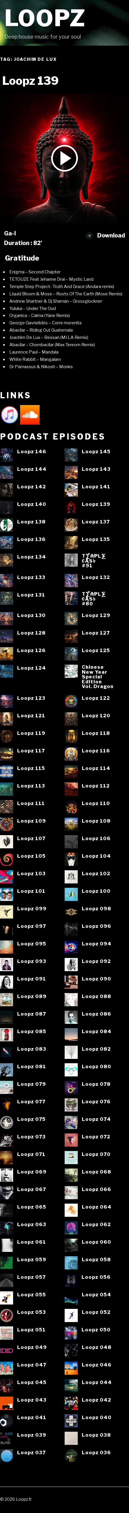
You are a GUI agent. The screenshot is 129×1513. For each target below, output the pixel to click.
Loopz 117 (31, 750)
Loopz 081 (31, 1066)
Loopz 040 (97, 1417)
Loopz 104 (96, 856)
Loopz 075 (31, 1119)
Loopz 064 (97, 1206)
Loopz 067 (31, 1189)
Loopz (45, 18)
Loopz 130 (31, 615)
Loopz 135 (96, 539)
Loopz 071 (31, 1154)
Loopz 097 (31, 926)
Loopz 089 (32, 996)
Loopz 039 (31, 1435)
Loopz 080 (96, 1066)
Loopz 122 (96, 698)
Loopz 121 (31, 715)
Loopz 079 (31, 1084)
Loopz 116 (96, 750)
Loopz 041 (31, 1417)
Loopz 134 (31, 556)
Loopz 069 (32, 1171)
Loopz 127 (96, 632)
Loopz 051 (31, 1329)
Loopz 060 (96, 1242)
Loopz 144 (32, 469)
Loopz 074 (96, 1119)
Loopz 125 (96, 650)
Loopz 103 (31, 873)
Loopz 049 (32, 1347)
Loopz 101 (31, 891)
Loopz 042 (96, 1399)
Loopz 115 (31, 768)
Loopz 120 (96, 715)
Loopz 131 (31, 594)
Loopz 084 (97, 1031)
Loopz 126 (31, 650)
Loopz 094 (97, 943)
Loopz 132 (96, 577)
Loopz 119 (31, 733)
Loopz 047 (31, 1364)
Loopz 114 (96, 768)
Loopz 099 (32, 908)
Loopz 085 (31, 1031)
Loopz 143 (96, 469)
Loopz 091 (31, 978)
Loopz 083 (31, 1049)
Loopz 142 (31, 486)
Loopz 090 (96, 978)
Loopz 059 (31, 1259)
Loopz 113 (31, 785)
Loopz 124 (31, 668)
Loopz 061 (31, 1242)
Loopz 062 (96, 1224)
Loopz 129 (96, 615)
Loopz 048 (97, 1347)
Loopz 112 (96, 785)
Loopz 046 (97, 1364)
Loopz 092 (96, 961)
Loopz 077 (31, 1101)
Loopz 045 (32, 1382)
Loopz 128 (31, 632)
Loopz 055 (31, 1294)
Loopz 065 (31, 1206)
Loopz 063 (31, 1224)
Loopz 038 (96, 1435)
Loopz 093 (31, 961)
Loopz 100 (96, 891)
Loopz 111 (31, 803)
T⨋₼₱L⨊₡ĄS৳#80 (94, 599)
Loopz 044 (97, 1382)
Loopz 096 (96, 926)
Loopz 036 (96, 1452)
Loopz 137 (96, 521)
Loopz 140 (31, 504)
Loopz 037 (31, 1452)
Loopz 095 (31, 943)
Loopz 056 (96, 1277)
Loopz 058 (96, 1259)
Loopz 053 (31, 1312)
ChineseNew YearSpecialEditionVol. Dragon (98, 677)
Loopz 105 (31, 856)
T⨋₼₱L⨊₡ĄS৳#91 (94, 561)
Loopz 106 (96, 838)
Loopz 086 (96, 1013)
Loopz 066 (96, 1189)
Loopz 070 (96, 1154)
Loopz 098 (96, 908)
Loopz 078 (96, 1084)
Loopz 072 (96, 1136)
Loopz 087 (31, 1013)
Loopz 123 (31, 698)
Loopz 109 (31, 820)
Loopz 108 (96, 820)
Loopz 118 (96, 733)
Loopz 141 (96, 486)
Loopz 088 (96, 996)
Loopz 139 (96, 504)
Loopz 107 (31, 838)
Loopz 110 (96, 803)
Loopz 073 (31, 1136)
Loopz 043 (32, 1399)
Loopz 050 (96, 1329)
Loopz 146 (31, 451)
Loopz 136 (31, 539)
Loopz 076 (96, 1101)
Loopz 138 (31, 521)
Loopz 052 (96, 1312)
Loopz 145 (96, 451)
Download (105, 235)
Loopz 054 (96, 1294)
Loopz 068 (96, 1171)
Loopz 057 (31, 1277)
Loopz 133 (31, 577)
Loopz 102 (96, 873)
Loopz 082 (96, 1049)
